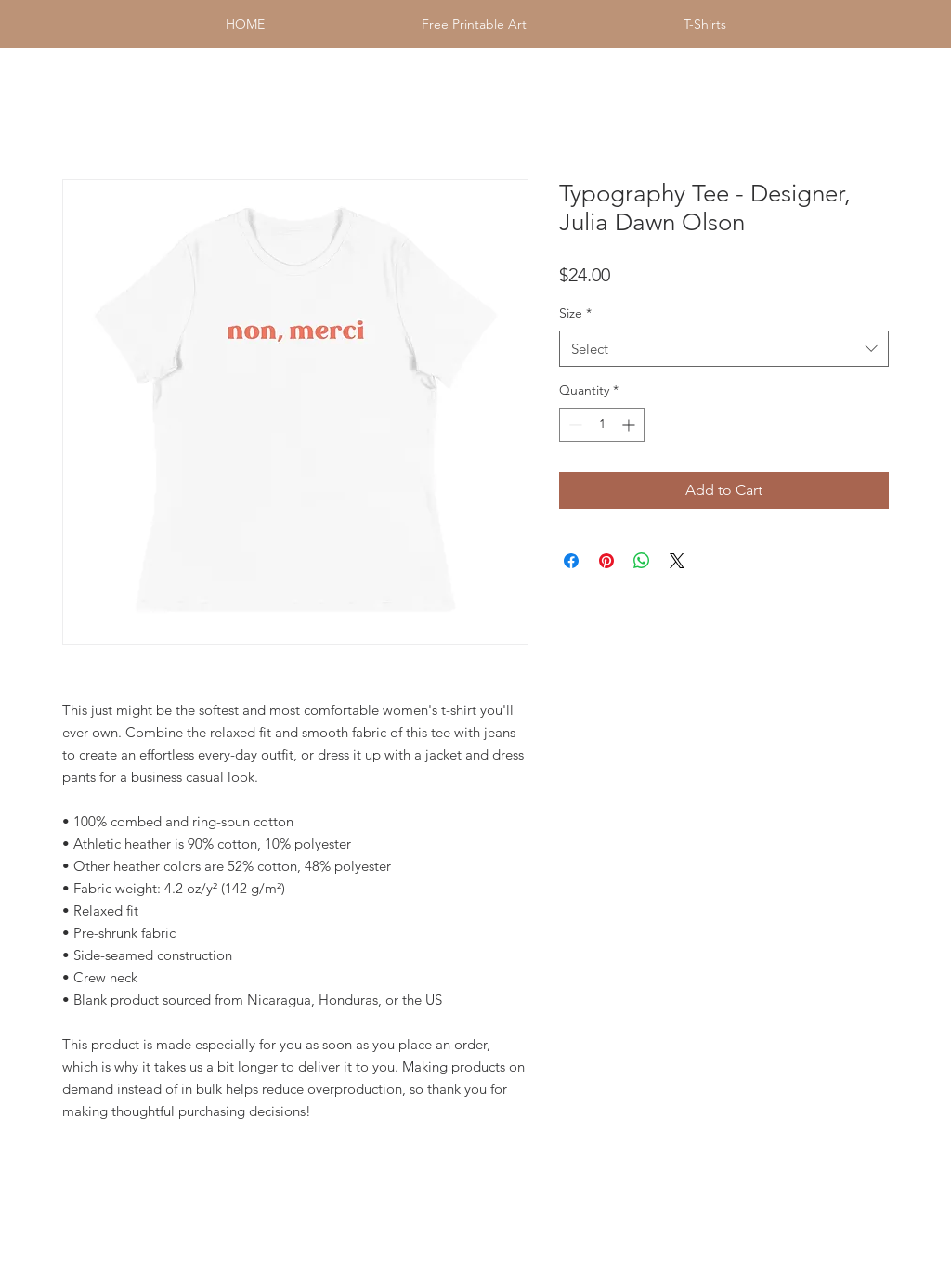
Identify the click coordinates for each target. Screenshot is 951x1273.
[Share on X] (677, 561)
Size (575, 313)
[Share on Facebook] (571, 561)
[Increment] (630, 425)
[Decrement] (573, 425)
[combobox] (724, 349)
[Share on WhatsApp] (642, 561)
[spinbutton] (602, 425)
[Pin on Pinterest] (606, 561)
